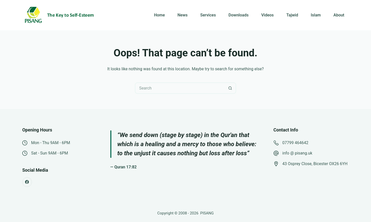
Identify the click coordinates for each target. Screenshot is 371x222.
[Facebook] (27, 182)
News (182, 15)
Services (208, 15)
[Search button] (230, 88)
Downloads (239, 15)
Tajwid (292, 15)
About (338, 15)
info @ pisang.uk (297, 153)
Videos (267, 15)
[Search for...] (180, 88)
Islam (316, 15)
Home (159, 15)
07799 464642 (295, 142)
